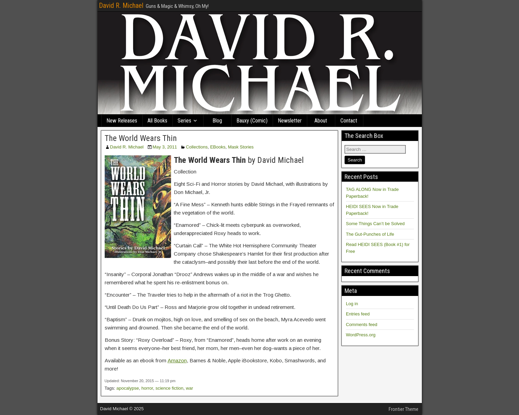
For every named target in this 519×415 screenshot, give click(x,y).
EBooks (217, 147)
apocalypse (127, 388)
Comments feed (361, 324)
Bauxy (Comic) (252, 120)
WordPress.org (360, 334)
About (320, 120)
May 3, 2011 (165, 147)
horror (147, 388)
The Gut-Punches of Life (370, 234)
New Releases (121, 120)
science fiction (169, 388)
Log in (352, 303)
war (189, 388)
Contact (348, 120)
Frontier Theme (403, 409)
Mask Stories (241, 147)
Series (184, 120)
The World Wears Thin (141, 138)
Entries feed (357, 313)
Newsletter (290, 120)
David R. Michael (121, 5)
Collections (197, 147)
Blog (217, 120)
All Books (157, 120)
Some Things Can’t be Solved (375, 223)
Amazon (177, 360)
